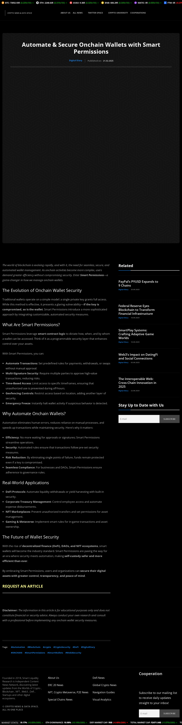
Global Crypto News (105, 684)
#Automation (18, 646)
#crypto (47, 646)
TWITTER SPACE (97, 12)
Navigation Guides (104, 691)
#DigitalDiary (88, 646)
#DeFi (76, 646)
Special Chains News (60, 699)
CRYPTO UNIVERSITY (118, 12)
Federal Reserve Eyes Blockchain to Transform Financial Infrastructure (137, 309)
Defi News (99, 677)
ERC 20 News (55, 684)
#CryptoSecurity (61, 646)
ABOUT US (65, 12)
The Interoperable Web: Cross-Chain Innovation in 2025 (138, 382)
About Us (53, 677)
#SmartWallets (55, 652)
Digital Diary (75, 60)
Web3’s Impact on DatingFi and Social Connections (133, 358)
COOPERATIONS (138, 12)
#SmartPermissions (35, 652)
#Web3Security (73, 652)
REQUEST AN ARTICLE (24, 585)
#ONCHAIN (16, 652)
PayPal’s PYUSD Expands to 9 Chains (137, 283)
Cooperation (150, 673)
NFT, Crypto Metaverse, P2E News (68, 691)
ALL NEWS (79, 12)
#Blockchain (34, 646)
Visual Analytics (102, 699)
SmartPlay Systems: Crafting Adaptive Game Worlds (137, 333)
